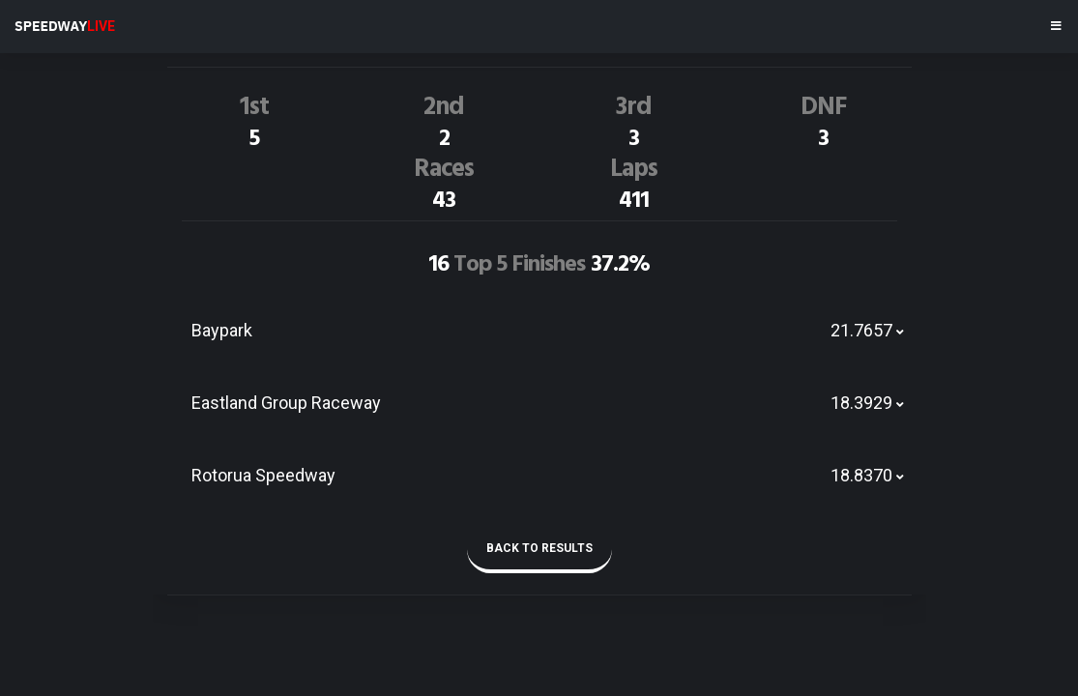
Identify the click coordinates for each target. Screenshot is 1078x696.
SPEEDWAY (65, 26)
